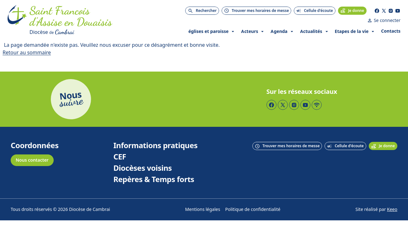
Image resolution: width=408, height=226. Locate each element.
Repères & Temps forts (153, 179)
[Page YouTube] (397, 10)
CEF (119, 157)
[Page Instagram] (391, 10)
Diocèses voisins (142, 168)
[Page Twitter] (384, 10)
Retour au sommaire (27, 53)
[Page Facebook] (377, 10)
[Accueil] (17, 20)
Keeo (392, 209)
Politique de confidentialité (252, 209)
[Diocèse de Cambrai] (95, 32)
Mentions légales (202, 209)
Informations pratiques (155, 145)
